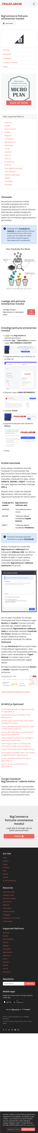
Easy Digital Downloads (13, 168)
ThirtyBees (9, 181)
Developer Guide (8, 895)
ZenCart (8, 158)
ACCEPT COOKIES (28, 1129)
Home (5, 858)
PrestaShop (9, 139)
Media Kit (6, 905)
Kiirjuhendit (29, 539)
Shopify (7, 126)
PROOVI (19, 836)
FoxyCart (8, 165)
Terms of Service (8, 1021)
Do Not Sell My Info (9, 881)
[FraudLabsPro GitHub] (12, 1030)
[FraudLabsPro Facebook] (3, 1030)
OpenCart (8, 122)
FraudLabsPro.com (17, 1017)
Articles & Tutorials (10, 62)
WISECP (7, 178)
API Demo (6, 867)
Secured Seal (7, 902)
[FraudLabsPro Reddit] (9, 1030)
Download (7, 54)
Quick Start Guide (8, 892)
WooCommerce (10, 129)
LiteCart (8, 155)
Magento (8, 135)
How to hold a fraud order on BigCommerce (17, 749)
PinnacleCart (9, 162)
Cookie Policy (30, 1125)
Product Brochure (9, 911)
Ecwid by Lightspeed (12, 175)
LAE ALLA (31, 312)
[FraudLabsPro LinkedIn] (18, 1030)
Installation (7, 58)
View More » (7, 972)
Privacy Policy (18, 1021)
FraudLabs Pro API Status (11, 918)
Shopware (8, 185)
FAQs (4, 871)
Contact (5, 877)
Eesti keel (8, 23)
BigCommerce (10, 142)
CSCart (7, 149)
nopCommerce (10, 171)
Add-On (5, 874)
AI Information (7, 921)
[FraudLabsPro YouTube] (15, 1030)
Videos (5, 67)
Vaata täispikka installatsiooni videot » (15, 692)
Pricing (5, 864)
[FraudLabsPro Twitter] (6, 1030)
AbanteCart (9, 145)
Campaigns (6, 915)
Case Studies (7, 908)
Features (6, 861)
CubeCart (8, 152)
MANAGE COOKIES (14, 1129)
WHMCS (8, 132)
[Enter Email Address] (13, 983)
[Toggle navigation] (34, 4)
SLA (25, 1021)
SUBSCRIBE (29, 984)
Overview (6, 50)
